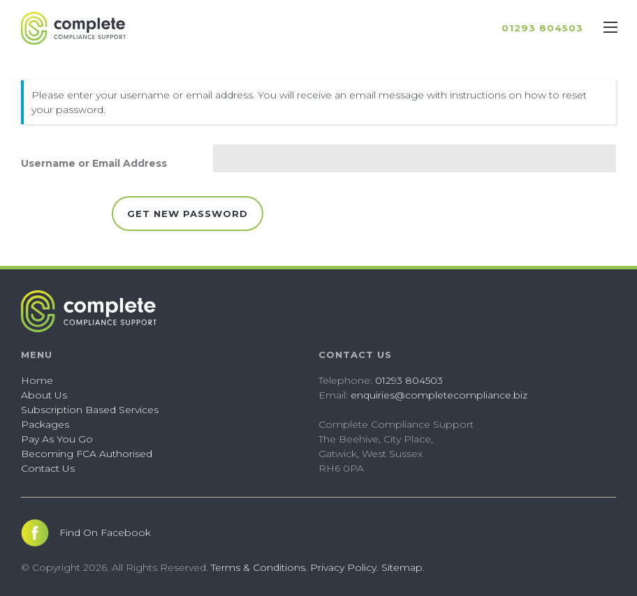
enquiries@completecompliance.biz (439, 395)
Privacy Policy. (344, 567)
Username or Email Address (94, 163)
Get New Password (187, 213)
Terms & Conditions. (259, 567)
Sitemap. (403, 567)
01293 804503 (409, 380)
